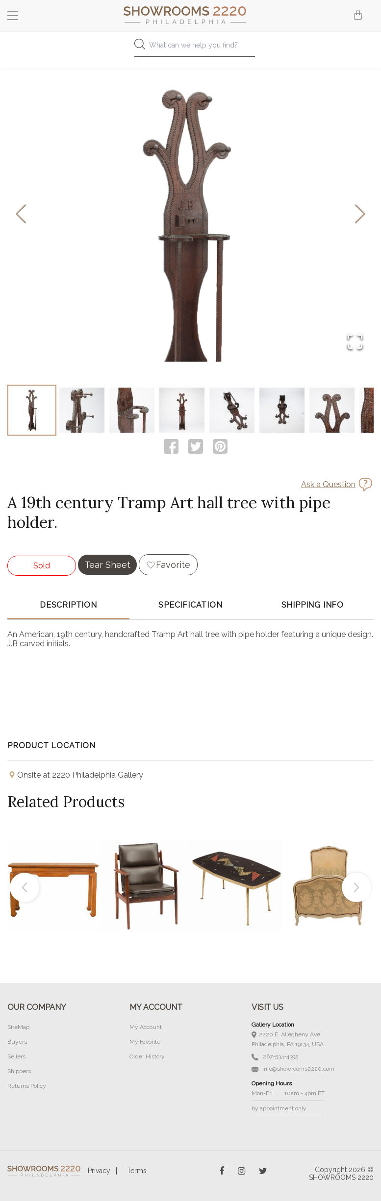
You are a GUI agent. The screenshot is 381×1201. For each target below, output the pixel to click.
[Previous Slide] (20, 215)
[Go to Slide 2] (81, 410)
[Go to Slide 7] (331, 410)
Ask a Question (328, 484)
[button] (190, 215)
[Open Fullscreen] (355, 342)
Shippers (19, 1071)
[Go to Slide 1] (31, 410)
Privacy (99, 1171)
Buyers (17, 1041)
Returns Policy (26, 1085)
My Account (145, 1027)
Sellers (16, 1056)
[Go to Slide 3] (131, 410)
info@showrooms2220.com (293, 1068)
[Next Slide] (360, 215)
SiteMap (18, 1027)
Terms (137, 1171)
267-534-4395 (275, 1056)
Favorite (173, 565)
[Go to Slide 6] (281, 410)
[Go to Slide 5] (231, 410)
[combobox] (190, 48)
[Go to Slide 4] (181, 410)
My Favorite (144, 1041)
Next (356, 887)
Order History (147, 1056)
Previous (24, 887)
